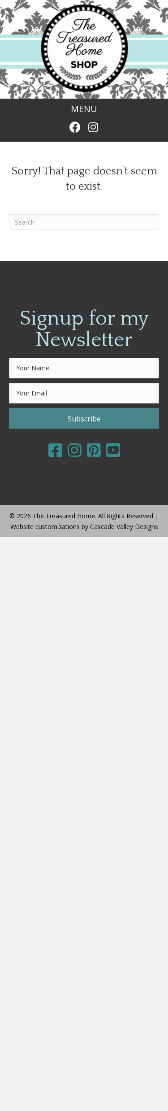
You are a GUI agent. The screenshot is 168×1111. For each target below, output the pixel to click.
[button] (75, 127)
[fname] (84, 368)
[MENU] (84, 109)
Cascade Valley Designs (124, 526)
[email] (84, 393)
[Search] (84, 222)
